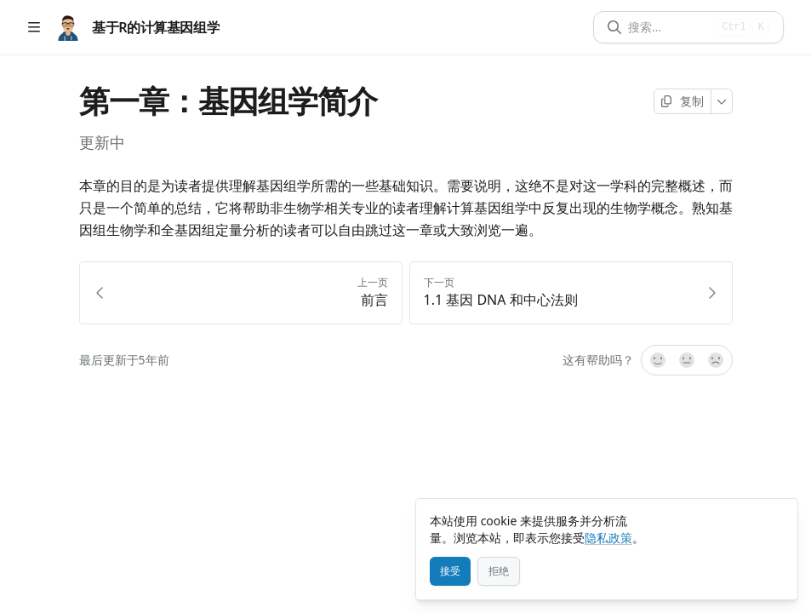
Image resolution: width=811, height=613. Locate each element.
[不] (716, 360)
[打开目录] (34, 27)
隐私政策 (608, 538)
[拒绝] (498, 571)
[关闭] (777, 519)
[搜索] (669, 27)
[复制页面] (682, 101)
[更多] (722, 101)
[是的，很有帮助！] (657, 360)
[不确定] (686, 360)
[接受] (450, 571)
